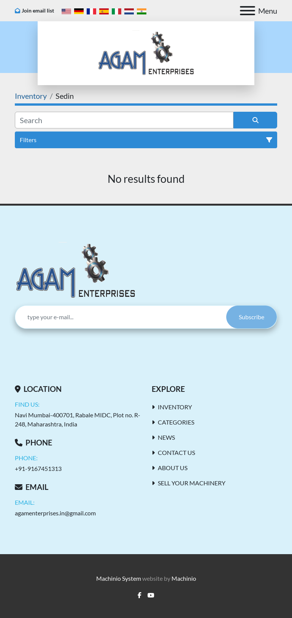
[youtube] (151, 595)
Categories (176, 422)
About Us (172, 467)
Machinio (183, 578)
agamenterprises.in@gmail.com (55, 513)
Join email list (38, 10)
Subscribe (251, 316)
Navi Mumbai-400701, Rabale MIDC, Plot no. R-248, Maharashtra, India (77, 419)
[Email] (120, 317)
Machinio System (118, 578)
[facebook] (139, 595)
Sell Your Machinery (191, 482)
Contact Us (176, 452)
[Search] (124, 120)
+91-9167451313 (38, 468)
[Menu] (247, 10)
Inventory (175, 406)
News (166, 437)
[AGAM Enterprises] (75, 269)
